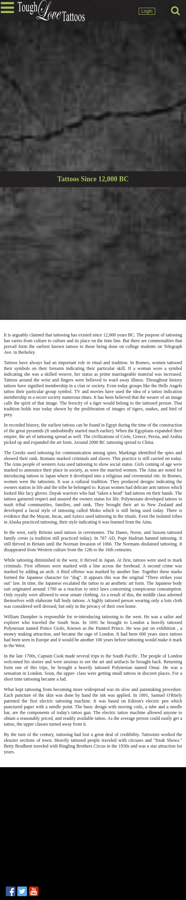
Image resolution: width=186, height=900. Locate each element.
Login (146, 11)
